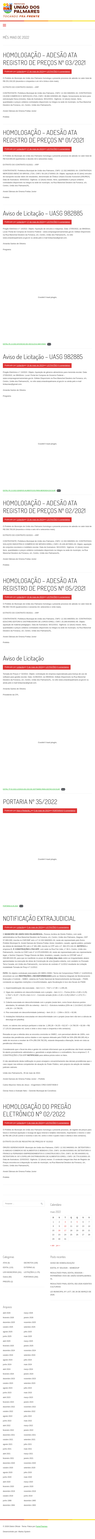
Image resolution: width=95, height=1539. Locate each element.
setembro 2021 (29, 1440)
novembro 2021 (30, 1435)
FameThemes (41, 1526)
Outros (5, 1277)
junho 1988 (7, 1501)
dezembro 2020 (9, 1463)
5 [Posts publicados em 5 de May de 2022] (77, 1222)
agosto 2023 (7, 1388)
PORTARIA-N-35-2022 (10, 906)
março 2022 (28, 1426)
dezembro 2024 (9, 1350)
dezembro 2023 (9, 1379)
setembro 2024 (29, 1355)
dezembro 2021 (9, 1435)
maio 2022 (28, 1421)
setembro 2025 (29, 1327)
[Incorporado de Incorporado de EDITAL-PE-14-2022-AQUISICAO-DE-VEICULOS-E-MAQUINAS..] (47, 297)
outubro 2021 (8, 1440)
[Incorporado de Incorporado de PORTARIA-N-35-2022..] (47, 859)
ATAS (5, 1263)
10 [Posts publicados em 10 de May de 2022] (65, 1226)
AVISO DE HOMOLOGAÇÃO (62, 1263)
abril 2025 (6, 1341)
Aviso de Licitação (23, 658)
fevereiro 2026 (8, 1318)
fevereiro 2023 (8, 1402)
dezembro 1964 (9, 1505)
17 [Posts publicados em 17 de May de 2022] (65, 1230)
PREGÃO (6, 1282)
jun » (58, 1245)
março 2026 (28, 1313)
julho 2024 (28, 1360)
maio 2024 (28, 1364)
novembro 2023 (30, 1379)
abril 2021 (6, 1454)
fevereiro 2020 (8, 1486)
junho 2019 (28, 1496)
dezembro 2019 (9, 1491)
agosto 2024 (7, 1360)
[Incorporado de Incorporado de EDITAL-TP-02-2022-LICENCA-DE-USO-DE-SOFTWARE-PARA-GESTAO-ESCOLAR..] (47, 742)
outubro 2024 (8, 1355)
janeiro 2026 (28, 1318)
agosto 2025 (7, 1332)
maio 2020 (28, 1477)
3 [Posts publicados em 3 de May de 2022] (65, 1222)
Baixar (49, 344)
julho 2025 (28, 1332)
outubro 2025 (8, 1327)
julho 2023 (28, 1388)
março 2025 (28, 1341)
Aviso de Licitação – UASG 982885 (43, 213)
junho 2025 (7, 1336)
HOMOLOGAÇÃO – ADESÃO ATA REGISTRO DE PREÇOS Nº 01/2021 (43, 136)
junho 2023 (7, 1393)
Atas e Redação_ (23, 810)
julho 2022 (28, 1416)
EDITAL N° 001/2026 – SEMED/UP (64, 1268)
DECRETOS (28, 1263)
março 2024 (28, 1369)
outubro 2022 (8, 1411)
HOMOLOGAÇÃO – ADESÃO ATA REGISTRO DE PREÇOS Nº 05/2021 (44, 584)
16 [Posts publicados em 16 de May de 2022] (59, 1230)
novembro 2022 (30, 1407)
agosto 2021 (7, 1444)
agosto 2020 (7, 1472)
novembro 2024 (30, 1350)
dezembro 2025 (9, 1322)
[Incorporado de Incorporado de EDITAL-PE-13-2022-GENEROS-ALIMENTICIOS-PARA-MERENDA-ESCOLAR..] (47, 444)
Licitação (20, 71)
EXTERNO (28, 1267)
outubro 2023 (8, 1383)
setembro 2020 (29, 1468)
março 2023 (28, 1397)
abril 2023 (6, 1397)
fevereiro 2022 (8, 1430)
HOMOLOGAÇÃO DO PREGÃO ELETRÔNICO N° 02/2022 (37, 1110)
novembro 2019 (30, 1491)
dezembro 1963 (30, 1505)
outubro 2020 (8, 1468)
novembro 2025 (30, 1322)
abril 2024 (6, 1369)
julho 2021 (28, 1444)
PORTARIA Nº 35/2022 (30, 801)
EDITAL (6, 1267)
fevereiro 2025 (8, 1346)
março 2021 (28, 1454)
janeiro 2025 (28, 1346)
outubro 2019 (8, 1496)
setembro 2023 (29, 1383)
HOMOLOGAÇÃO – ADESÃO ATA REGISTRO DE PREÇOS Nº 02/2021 (44, 506)
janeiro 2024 (28, 1374)
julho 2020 (28, 1472)
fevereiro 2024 (8, 1374)
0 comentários (64, 71)
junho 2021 (7, 1449)
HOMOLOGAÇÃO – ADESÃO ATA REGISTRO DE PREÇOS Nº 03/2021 (44, 58)
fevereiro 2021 (8, 1458)
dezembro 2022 (9, 1407)
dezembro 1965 (30, 1501)
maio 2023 (28, 1393)
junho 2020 (7, 1477)
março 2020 (28, 1482)
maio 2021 (28, 1449)
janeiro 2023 (28, 1402)
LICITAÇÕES (52, 71)
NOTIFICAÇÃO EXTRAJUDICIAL (39, 918)
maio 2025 (28, 1336)
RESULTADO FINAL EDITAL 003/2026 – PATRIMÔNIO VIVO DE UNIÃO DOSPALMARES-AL (71, 1276)
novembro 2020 (30, 1463)
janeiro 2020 (28, 1486)
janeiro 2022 (28, 1430)
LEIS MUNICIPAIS (10, 1272)
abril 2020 (6, 1482)
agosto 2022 (7, 1416)
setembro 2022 (29, 1411)
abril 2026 (6, 1313)
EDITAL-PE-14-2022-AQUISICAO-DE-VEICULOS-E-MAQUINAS (24, 344)
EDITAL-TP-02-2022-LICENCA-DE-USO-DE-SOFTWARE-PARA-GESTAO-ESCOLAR (31, 789)
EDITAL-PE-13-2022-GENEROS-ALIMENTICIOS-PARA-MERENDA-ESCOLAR (29, 490)
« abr (52, 1245)
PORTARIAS (57, 810)
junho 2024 (7, 1364)
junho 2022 (7, 1421)
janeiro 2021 (28, 1458)
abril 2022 (6, 1426)
